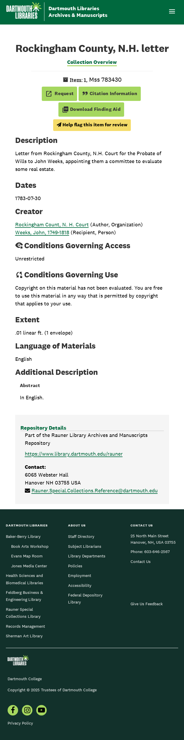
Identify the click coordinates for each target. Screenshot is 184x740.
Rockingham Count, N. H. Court (52, 224)
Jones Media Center (29, 565)
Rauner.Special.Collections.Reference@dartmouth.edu (95, 490)
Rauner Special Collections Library (23, 613)
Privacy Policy (20, 723)
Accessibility (79, 585)
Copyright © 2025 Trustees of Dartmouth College (52, 689)
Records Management (25, 626)
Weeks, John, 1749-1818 (42, 232)
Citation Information (109, 93)
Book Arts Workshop (29, 546)
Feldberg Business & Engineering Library (24, 596)
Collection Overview (92, 62)
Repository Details (43, 427)
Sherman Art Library (24, 635)
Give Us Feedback (147, 603)
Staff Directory (81, 536)
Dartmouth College (25, 678)
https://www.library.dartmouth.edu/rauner (74, 453)
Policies (75, 565)
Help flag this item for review (92, 125)
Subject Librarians (84, 546)
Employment (79, 575)
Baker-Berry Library (23, 536)
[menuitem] (13, 711)
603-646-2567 (157, 551)
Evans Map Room (27, 556)
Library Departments (86, 556)
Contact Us (141, 561)
